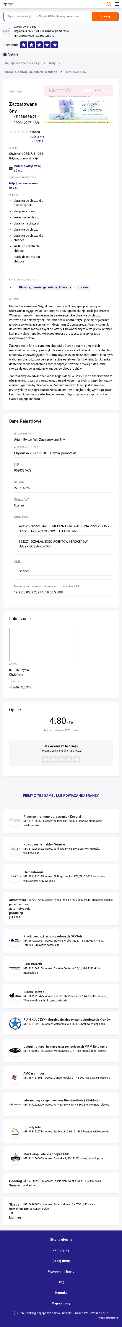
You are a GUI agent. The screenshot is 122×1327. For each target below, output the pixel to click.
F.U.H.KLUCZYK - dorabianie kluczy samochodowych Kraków (67, 1019)
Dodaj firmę (61, 1261)
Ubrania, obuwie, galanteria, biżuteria (45, 287)
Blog (61, 1282)
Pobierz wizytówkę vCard (25, 168)
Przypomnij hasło (61, 1271)
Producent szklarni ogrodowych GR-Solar (53, 936)
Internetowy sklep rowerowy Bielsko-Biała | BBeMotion (62, 1100)
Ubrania (83, 287)
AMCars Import (34, 1073)
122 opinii (36, 141)
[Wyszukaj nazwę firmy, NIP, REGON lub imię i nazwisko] (48, 16)
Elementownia (33, 872)
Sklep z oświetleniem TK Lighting (15, 1211)
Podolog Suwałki (15, 1183)
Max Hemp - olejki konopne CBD (46, 1154)
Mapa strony (61, 1303)
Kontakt (61, 1293)
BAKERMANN (32, 964)
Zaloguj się (61, 1250)
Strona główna (61, 1240)
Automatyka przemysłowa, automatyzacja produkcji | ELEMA (15, 908)
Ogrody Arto (32, 1127)
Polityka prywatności (108, 1318)
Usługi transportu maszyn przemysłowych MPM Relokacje (65, 1046)
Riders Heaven (33, 992)
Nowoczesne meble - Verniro (44, 844)
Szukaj (105, 16)
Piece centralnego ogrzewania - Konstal (52, 816)
